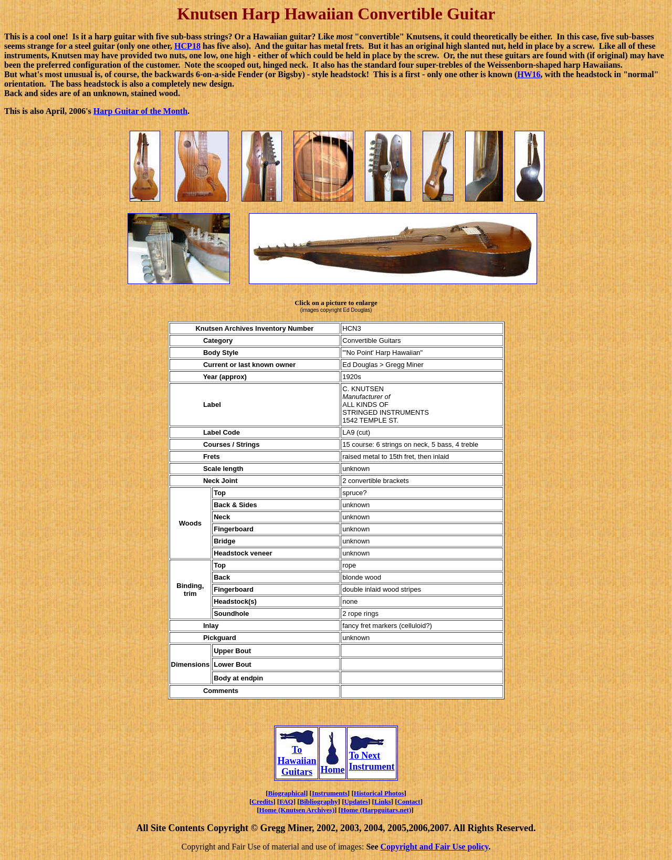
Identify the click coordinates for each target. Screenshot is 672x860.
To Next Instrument (371, 757)
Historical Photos (379, 793)
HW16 (528, 74)
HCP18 (187, 45)
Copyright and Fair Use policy (435, 846)
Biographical (287, 793)
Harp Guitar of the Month (140, 111)
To (296, 745)
